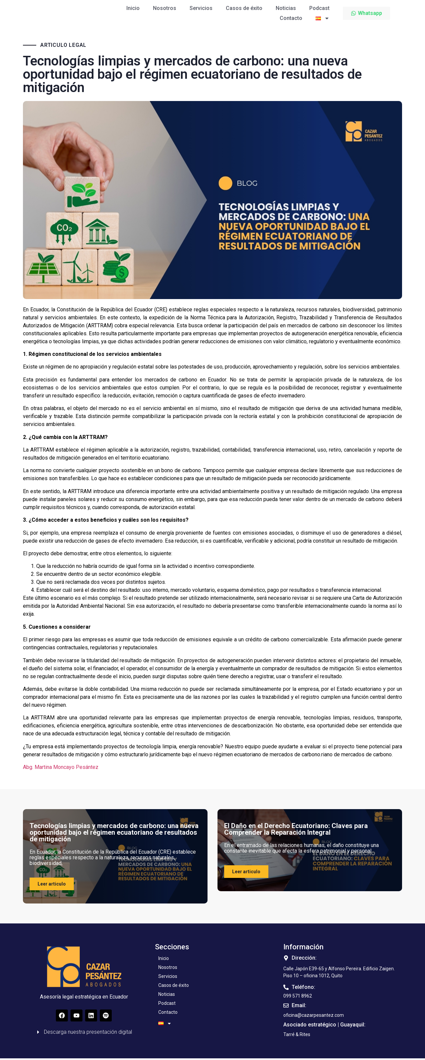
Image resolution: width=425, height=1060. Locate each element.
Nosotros (164, 8)
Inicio (133, 8)
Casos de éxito (244, 8)
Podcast (319, 8)
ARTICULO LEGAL (63, 47)
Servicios (201, 8)
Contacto (291, 18)
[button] (296, 1036)
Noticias (286, 8)
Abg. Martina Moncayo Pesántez (60, 769)
